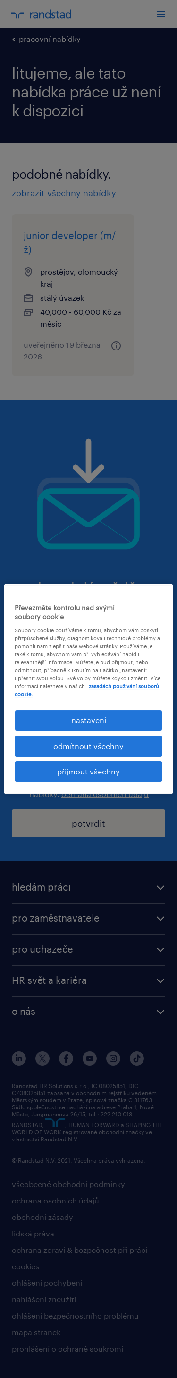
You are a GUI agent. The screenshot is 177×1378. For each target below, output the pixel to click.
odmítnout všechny (88, 745)
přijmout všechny (88, 771)
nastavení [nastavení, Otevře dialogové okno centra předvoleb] (88, 720)
